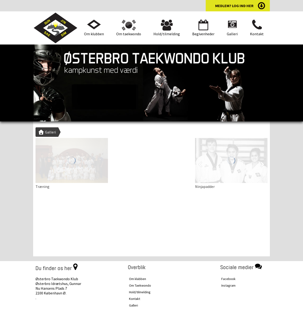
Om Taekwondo (140, 285)
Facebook (228, 279)
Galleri (232, 33)
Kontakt (257, 33)
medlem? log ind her (234, 5)
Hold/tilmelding (166, 33)
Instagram (228, 285)
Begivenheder (203, 33)
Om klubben (94, 33)
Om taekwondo (128, 33)
